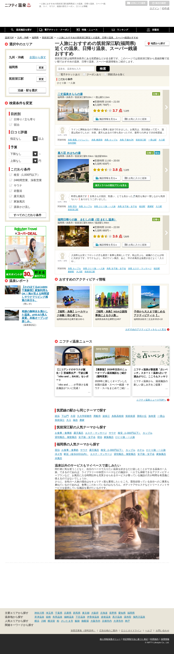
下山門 (65, 416)
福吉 (75, 420)
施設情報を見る (107, 119)
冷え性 (58, 454)
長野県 (113, 612)
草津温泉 (39, 616)
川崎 (43, 620)
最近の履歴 (159, 3)
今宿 (72, 416)
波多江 (106, 416)
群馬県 (76, 612)
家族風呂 (109, 437)
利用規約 (154, 639)
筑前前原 (130, 416)
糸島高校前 (118, 416)
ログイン (154, 8)
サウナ (112, 433)
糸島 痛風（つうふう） (78, 140)
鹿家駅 (150, 206)
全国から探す (37, 57)
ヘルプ (148, 630)
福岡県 (131, 612)
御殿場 (85, 620)
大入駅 (162, 140)
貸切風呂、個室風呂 (66, 437)
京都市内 (107, 620)
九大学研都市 (84, 416)
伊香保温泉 (93, 616)
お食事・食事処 (63, 433)
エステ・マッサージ (96, 433)
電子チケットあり (70, 74)
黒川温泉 (117, 616)
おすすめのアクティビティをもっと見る (145, 329)
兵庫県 (67, 612)
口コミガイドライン (131, 630)
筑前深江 (60, 420)
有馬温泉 (57, 616)
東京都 (85, 612)
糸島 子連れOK (127, 140)
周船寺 (97, 416)
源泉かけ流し (22, 206)
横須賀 (51, 620)
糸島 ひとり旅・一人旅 (104, 206)
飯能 (77, 620)
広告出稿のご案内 (108, 630)
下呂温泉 (80, 616)
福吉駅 (142, 206)
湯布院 (127, 616)
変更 (41, 67)
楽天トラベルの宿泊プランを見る (110, 185)
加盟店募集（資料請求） (83, 630)
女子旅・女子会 (87, 437)
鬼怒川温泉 (139, 616)
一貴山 (161, 416)
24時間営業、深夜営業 (28, 180)
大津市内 (118, 620)
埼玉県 (49, 612)
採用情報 (165, 639)
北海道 (104, 612)
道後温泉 (106, 616)
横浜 (36, 620)
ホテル (140, 450)
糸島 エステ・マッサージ (140, 268)
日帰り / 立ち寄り (24, 119)
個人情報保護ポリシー (110, 639)
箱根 (48, 616)
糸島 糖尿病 (96, 140)
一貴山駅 (152, 140)
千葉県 (58, 612)
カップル (147, 433)
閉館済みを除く (116, 74)
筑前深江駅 (141, 140)
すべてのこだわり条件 (27, 215)
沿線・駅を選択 (27, 90)
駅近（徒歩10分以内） (76, 454)
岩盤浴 (18, 190)
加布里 (152, 416)
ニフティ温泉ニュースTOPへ (151, 400)
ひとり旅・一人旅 (125, 437)
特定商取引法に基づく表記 (135, 639)
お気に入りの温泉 (136, 3)
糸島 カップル (110, 140)
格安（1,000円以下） (129, 433)
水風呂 (58, 458)
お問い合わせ (162, 630)
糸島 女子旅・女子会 (127, 206)
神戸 (127, 620)
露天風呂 (78, 433)
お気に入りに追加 (137, 119)
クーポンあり (94, 74)
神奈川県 (39, 612)
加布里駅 (72, 143)
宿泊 (99, 437)
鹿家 (82, 420)
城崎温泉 (69, 616)
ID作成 (165, 8)
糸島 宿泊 (72, 206)
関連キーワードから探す (19, 625)
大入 (68, 420)
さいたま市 (67, 620)
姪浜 (57, 416)
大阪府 (94, 612)
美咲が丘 (142, 416)
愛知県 (122, 612)
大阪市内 (95, 620)
